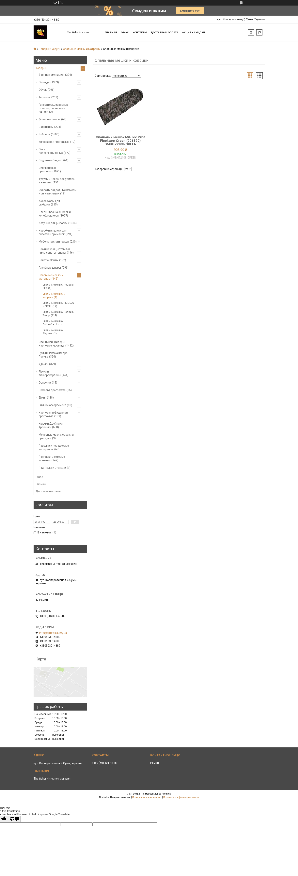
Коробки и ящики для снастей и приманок (53, 232)
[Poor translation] (14, 819)
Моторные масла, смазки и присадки (56, 436)
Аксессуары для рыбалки (49, 202)
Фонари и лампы (49, 119)
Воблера (44, 134)
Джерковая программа (54, 141)
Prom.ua (166, 793)
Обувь (43, 89)
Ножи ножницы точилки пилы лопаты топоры (54, 250)
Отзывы (41, 484)
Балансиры (46, 126)
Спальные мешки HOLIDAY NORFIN (58, 304)
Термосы (44, 97)
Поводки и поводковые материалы (54, 447)
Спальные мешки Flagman (53, 332)
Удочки (43, 364)
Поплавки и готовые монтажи (52, 458)
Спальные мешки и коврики (54, 295)
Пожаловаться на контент (147, 797)
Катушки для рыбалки (53, 223)
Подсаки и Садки (50, 160)
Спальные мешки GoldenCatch (53, 322)
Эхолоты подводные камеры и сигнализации (57, 191)
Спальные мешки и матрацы (81, 48)
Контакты (140, 32)
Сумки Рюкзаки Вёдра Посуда (53, 354)
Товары (41, 68)
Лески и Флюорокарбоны (50, 373)
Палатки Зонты (48, 260)
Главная (111, 32)
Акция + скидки (193, 32)
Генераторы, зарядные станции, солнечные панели (54, 108)
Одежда (44, 82)
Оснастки (45, 382)
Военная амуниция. (51, 74)
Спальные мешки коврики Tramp (58, 313)
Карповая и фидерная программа (53, 414)
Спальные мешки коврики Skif (58, 286)
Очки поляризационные (51, 151)
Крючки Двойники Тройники (51, 425)
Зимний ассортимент (52, 405)
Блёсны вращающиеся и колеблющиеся (55, 213)
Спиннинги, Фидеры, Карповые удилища (52, 343)
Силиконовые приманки (47, 169)
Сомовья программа (52, 390)
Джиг (42, 397)
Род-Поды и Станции (52, 467)
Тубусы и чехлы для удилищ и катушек (57, 180)
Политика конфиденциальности (181, 797)
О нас (125, 32)
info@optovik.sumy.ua (53, 632)
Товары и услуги (49, 48)
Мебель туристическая (54, 241)
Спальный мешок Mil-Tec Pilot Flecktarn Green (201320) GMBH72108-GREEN (120, 140)
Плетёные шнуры (50, 267)
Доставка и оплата (164, 32)
